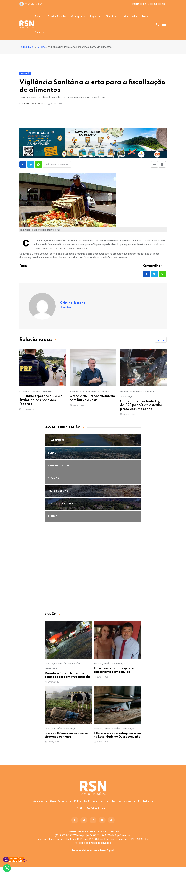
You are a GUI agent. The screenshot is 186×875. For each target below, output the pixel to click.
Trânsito (46, 391)
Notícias (41, 47)
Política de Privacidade (91, 808)
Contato (143, 801)
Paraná (36, 391)
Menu (145, 16)
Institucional (128, 16)
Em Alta (124, 391)
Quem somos (58, 801)
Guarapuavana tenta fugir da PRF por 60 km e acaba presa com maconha (141, 405)
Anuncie (38, 801)
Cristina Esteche (57, 16)
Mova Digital (93, 850)
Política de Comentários (89, 801)
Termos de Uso (121, 801)
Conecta (39, 32)
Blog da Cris (77, 391)
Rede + (39, 16)
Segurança (126, 396)
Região (94, 16)
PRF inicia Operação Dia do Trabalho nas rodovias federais (40, 400)
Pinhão (107, 728)
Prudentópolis (62, 663)
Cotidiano (25, 391)
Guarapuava (78, 16)
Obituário (110, 16)
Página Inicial (26, 47)
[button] (158, 340)
